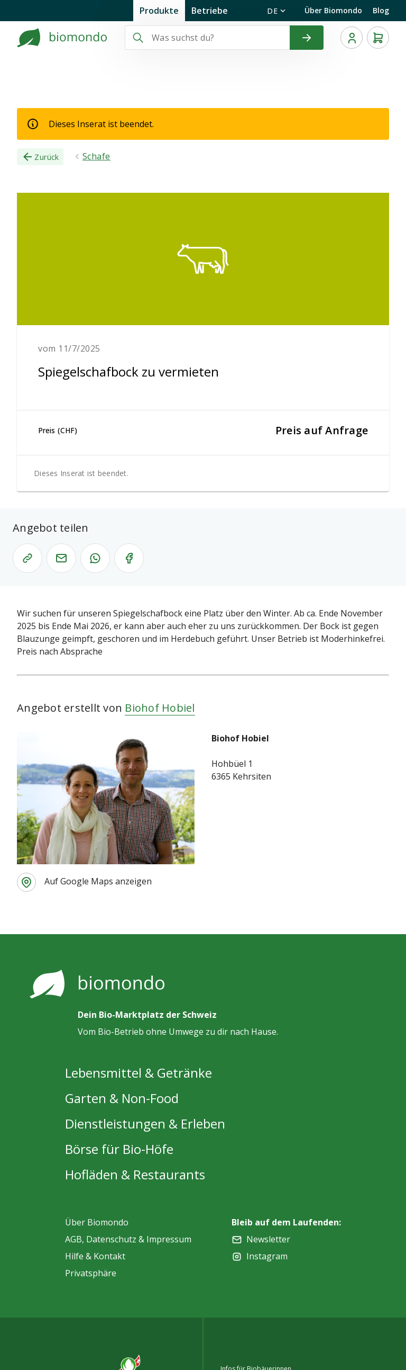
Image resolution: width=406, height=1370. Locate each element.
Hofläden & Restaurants (135, 1174)
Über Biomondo (333, 10)
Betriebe (209, 10)
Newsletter (268, 1239)
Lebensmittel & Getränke (138, 1072)
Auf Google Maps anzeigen (98, 881)
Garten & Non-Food (122, 1098)
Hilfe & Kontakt (95, 1256)
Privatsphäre (90, 1273)
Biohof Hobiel (160, 708)
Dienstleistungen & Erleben (145, 1123)
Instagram (267, 1256)
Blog (381, 10)
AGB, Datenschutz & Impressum (128, 1239)
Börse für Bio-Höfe (119, 1149)
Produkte (159, 10)
